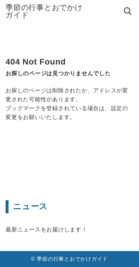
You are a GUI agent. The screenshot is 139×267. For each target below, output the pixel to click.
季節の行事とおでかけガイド (44, 11)
